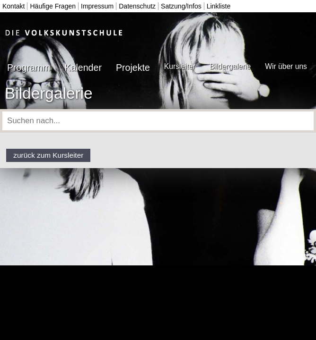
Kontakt (13, 6)
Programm (28, 67)
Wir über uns (286, 66)
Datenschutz (137, 6)
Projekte (133, 67)
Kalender (82, 67)
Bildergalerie (230, 66)
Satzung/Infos (181, 6)
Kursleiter (179, 66)
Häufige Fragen (53, 6)
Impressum (97, 6)
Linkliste (219, 6)
